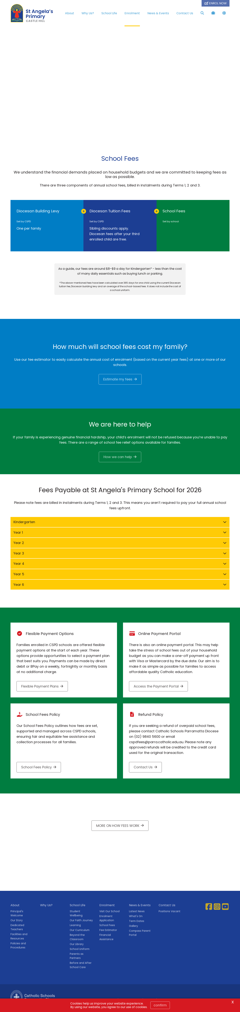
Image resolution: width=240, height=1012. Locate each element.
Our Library (77, 946)
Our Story (16, 922)
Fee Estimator (108, 932)
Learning (75, 927)
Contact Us (184, 13)
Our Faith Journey (81, 922)
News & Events (158, 13)
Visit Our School (109, 913)
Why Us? (88, 13)
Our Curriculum (79, 932)
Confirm (160, 1005)
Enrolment (132, 13)
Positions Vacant (169, 913)
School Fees (107, 927)
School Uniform (79, 951)
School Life (109, 13)
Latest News (137, 913)
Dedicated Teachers (17, 929)
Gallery (133, 928)
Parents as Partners (76, 958)
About (69, 13)
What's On (135, 918)
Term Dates (136, 923)
